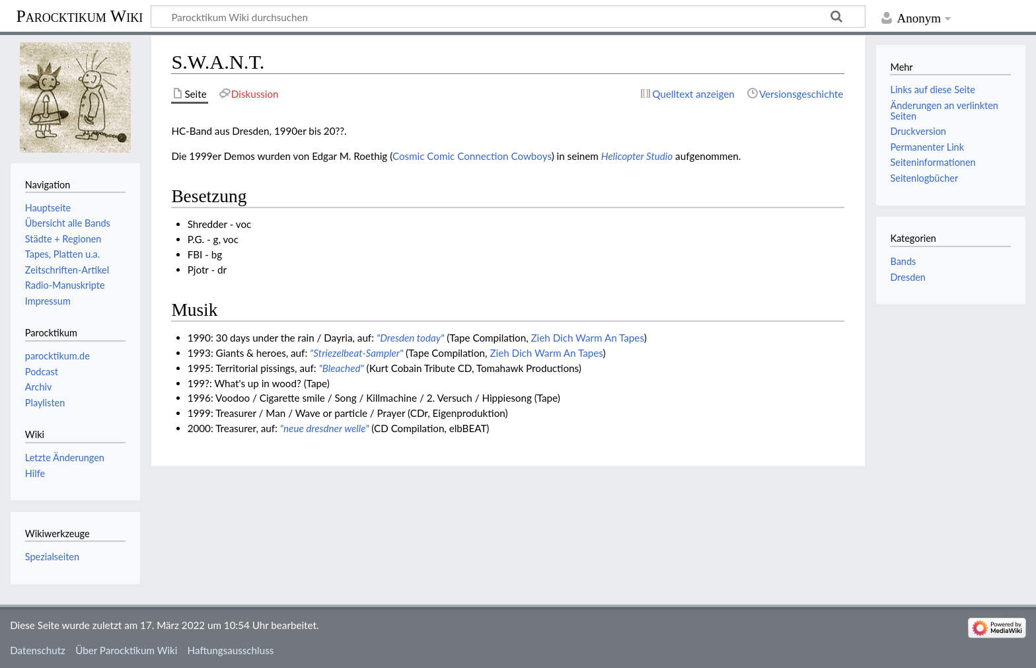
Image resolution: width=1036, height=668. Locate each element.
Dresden (907, 277)
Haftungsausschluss (231, 650)
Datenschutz (37, 650)
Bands (903, 261)
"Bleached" (340, 368)
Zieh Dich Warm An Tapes (587, 338)
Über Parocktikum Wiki (126, 650)
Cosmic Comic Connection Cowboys (472, 156)
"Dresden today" (410, 338)
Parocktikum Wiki (79, 15)
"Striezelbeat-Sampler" (356, 353)
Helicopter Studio (637, 156)
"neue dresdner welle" (324, 428)
